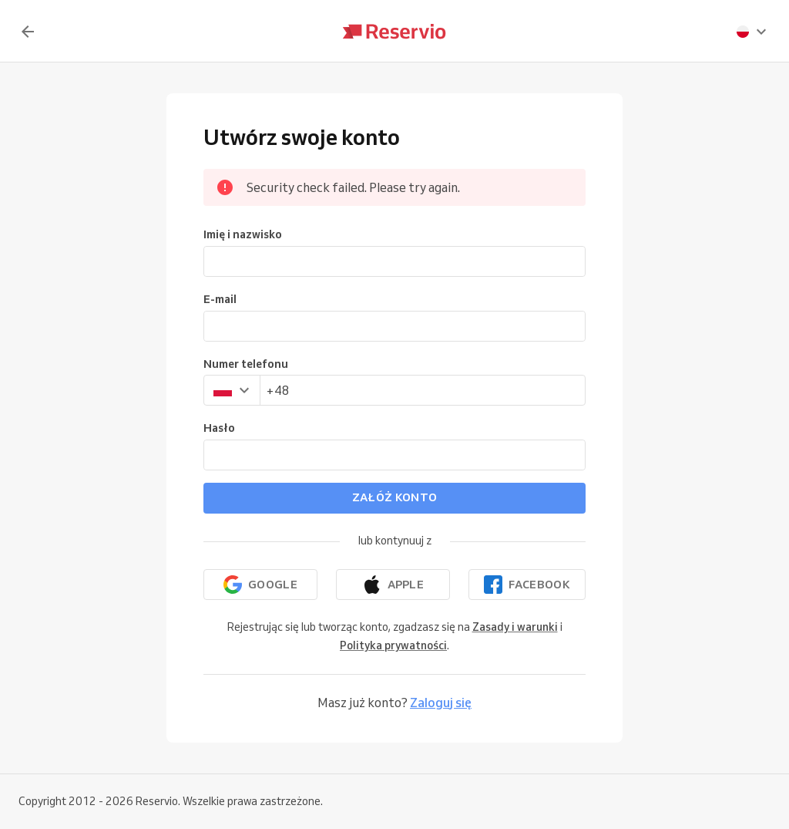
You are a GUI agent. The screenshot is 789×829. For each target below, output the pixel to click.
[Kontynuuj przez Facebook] (527, 584)
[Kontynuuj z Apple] (393, 584)
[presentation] (752, 31)
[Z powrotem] (27, 31)
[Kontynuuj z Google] (260, 584)
